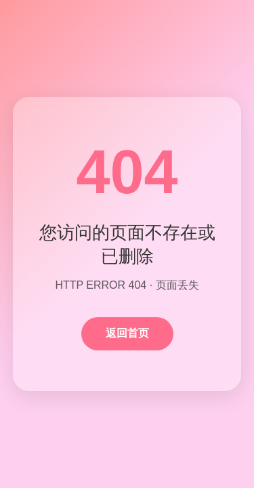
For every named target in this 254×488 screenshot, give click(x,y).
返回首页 (127, 333)
